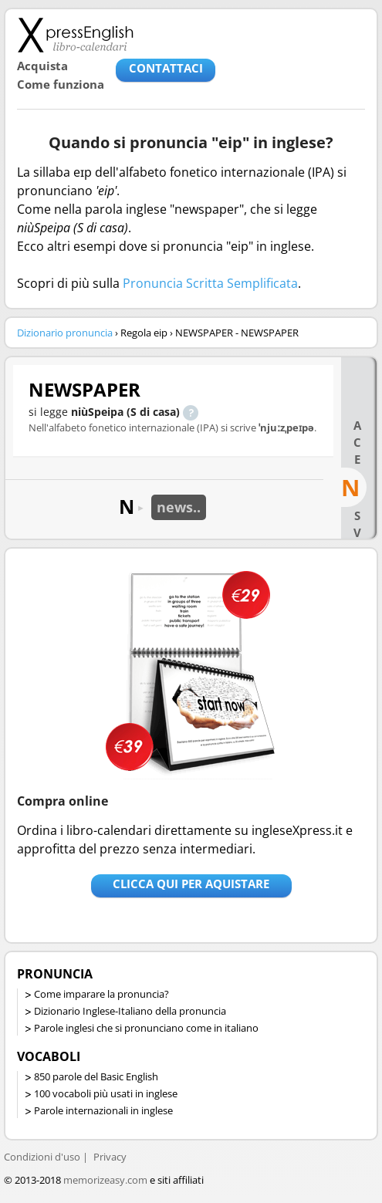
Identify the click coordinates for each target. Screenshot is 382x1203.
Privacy (110, 1157)
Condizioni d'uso (42, 1157)
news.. (179, 507)
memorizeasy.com (105, 1180)
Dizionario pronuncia (65, 333)
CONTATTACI (166, 68)
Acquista (42, 65)
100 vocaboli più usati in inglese (105, 1093)
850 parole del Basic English (96, 1076)
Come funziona (60, 84)
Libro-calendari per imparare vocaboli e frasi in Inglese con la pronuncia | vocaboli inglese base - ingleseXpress (75, 34)
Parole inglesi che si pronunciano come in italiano (146, 1028)
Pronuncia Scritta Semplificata (210, 283)
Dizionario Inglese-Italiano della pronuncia (130, 1011)
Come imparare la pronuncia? (101, 994)
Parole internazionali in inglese (103, 1110)
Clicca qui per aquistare (191, 883)
